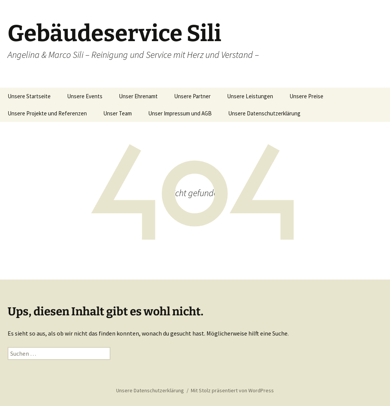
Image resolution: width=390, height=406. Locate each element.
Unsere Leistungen (250, 96)
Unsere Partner (192, 96)
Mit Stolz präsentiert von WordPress (232, 390)
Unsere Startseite (29, 96)
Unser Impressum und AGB (180, 113)
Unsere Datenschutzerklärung (264, 113)
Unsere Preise (306, 96)
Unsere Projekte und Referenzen (47, 113)
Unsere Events (84, 96)
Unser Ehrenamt (138, 96)
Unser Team (117, 113)
